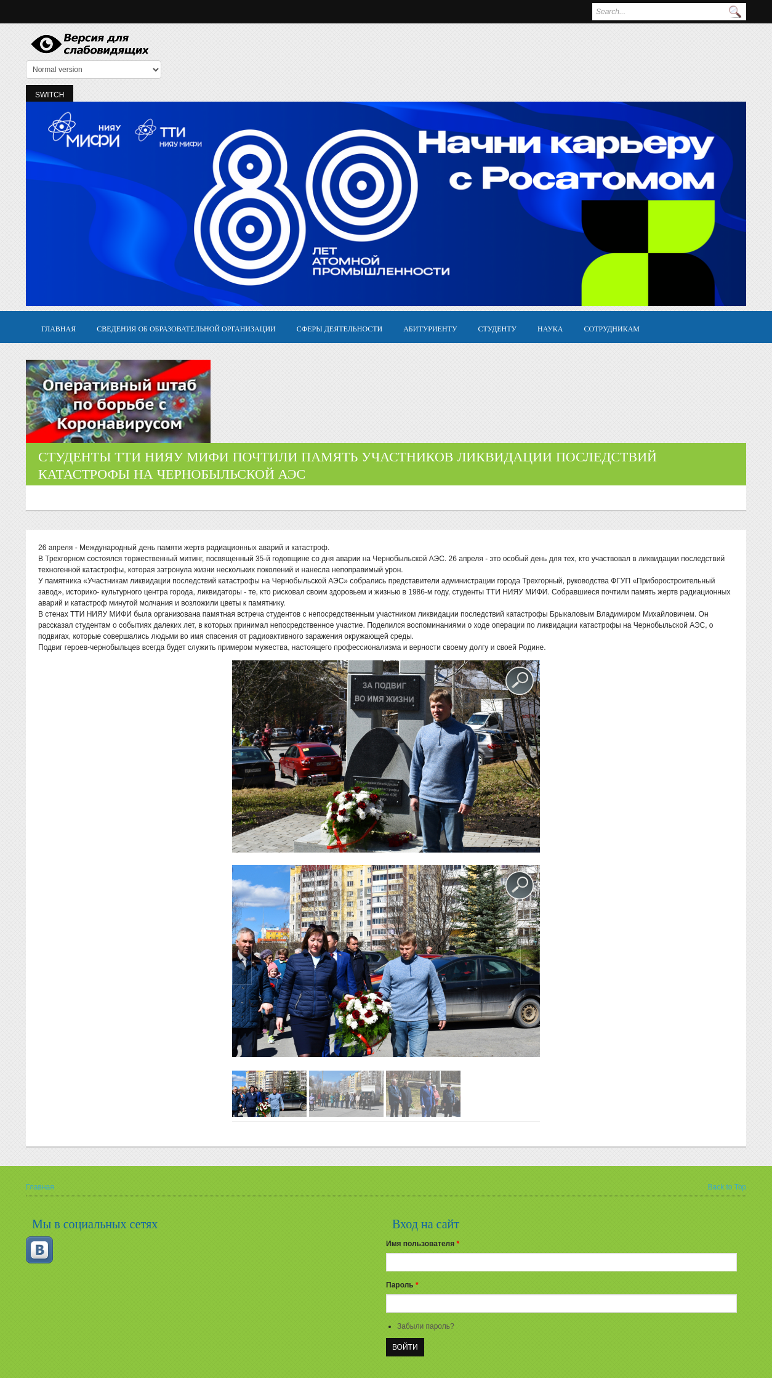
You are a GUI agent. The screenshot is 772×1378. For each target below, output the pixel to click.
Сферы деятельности (339, 328)
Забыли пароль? (425, 1326)
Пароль (402, 1285)
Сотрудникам (612, 328)
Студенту (497, 328)
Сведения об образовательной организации (186, 328)
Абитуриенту (430, 328)
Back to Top (727, 1187)
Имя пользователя (422, 1243)
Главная (58, 328)
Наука (550, 328)
